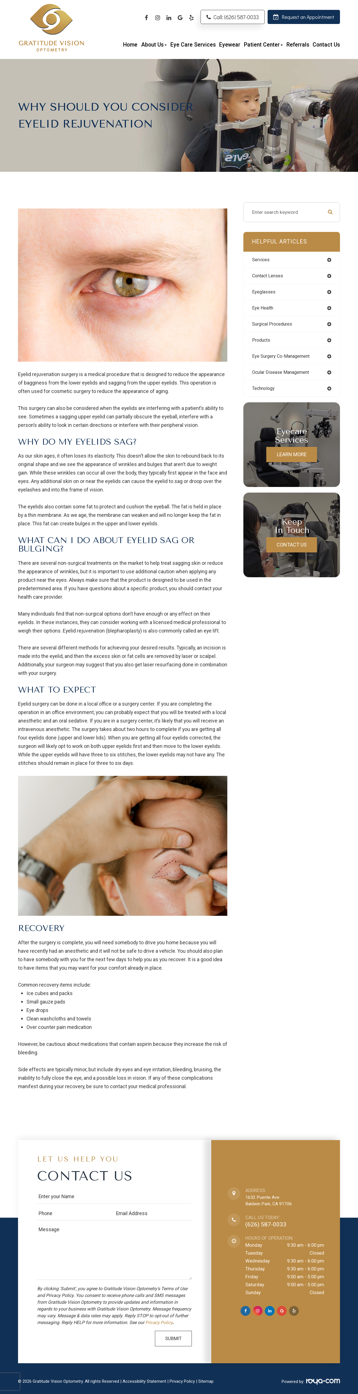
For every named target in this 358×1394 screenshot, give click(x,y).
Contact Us (326, 44)
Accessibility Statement (144, 1381)
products (262, 342)
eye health (263, 309)
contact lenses (269, 276)
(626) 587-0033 (265, 1224)
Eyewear (229, 44)
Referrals (297, 44)
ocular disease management (284, 375)
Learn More (292, 459)
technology (265, 392)
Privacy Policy (160, 1322)
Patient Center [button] (263, 44)
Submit (173, 1338)
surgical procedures (274, 326)
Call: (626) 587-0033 (236, 17)
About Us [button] (154, 44)
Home (130, 44)
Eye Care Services (193, 44)
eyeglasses (265, 293)
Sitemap (206, 1381)
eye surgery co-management (284, 359)
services (262, 260)
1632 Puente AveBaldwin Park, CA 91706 (269, 1201)
